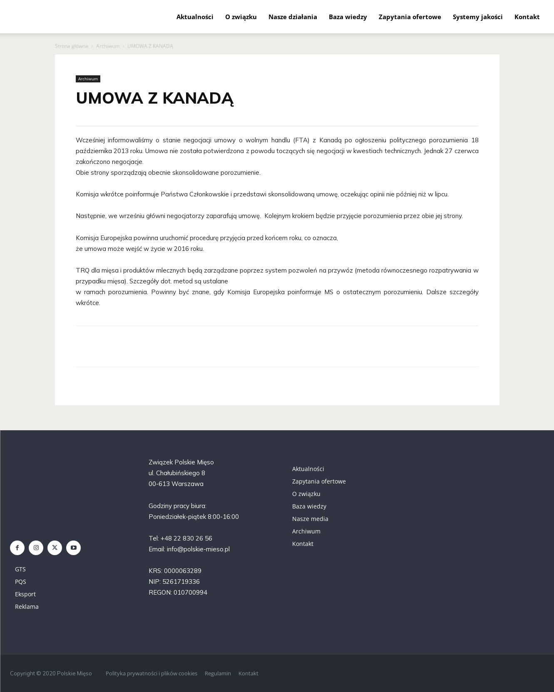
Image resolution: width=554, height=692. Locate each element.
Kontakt (527, 16)
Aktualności (195, 16)
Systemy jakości (478, 16)
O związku (241, 16)
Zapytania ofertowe (410, 16)
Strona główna (71, 46)
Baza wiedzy (348, 16)
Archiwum (107, 46)
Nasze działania (292, 16)
